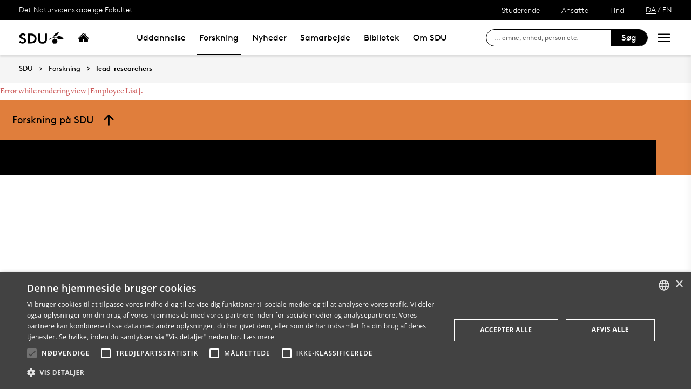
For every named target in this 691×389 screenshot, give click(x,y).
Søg (628, 37)
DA (651, 9)
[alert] (345, 330)
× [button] (679, 284)
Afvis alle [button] (610, 329)
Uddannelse (161, 37)
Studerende (521, 10)
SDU (26, 68)
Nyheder (269, 37)
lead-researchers (124, 68)
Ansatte (574, 10)
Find (617, 10)
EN (667, 9)
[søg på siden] (552, 38)
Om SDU (430, 37)
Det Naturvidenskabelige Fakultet (76, 9)
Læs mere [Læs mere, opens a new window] (258, 336)
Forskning (219, 37)
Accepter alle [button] (506, 329)
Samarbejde (325, 37)
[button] (32, 353)
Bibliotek (381, 37)
